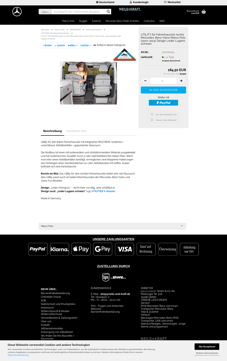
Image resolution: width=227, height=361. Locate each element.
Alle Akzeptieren (207, 346)
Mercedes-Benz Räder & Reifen (122, 21)
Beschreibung (52, 131)
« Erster (47, 45)
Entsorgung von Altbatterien (57, 332)
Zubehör (96, 21)
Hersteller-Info (76, 131)
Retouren (96, 308)
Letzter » (85, 45)
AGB (43, 300)
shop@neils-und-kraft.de (115, 294)
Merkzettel (172, 2)
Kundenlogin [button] (139, 2)
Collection (149, 21)
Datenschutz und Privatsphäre (58, 304)
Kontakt (45, 324)
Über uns (46, 321)
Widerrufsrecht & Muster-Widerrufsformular (55, 313)
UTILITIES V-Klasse (103, 191)
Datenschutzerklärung (18, 355)
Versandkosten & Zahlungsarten (59, 317)
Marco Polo (68, 21)
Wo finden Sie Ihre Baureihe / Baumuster (57, 337)
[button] (105, 2)
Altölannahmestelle (52, 328)
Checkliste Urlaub (51, 296)
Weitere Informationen (207, 353)
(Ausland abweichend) (171, 61)
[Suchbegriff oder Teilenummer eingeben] (45, 11)
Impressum (47, 307)
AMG (162, 21)
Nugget (83, 21)
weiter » (73, 45)
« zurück (60, 45)
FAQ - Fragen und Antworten (107, 305)
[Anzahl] (163, 80)
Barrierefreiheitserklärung (55, 293)
